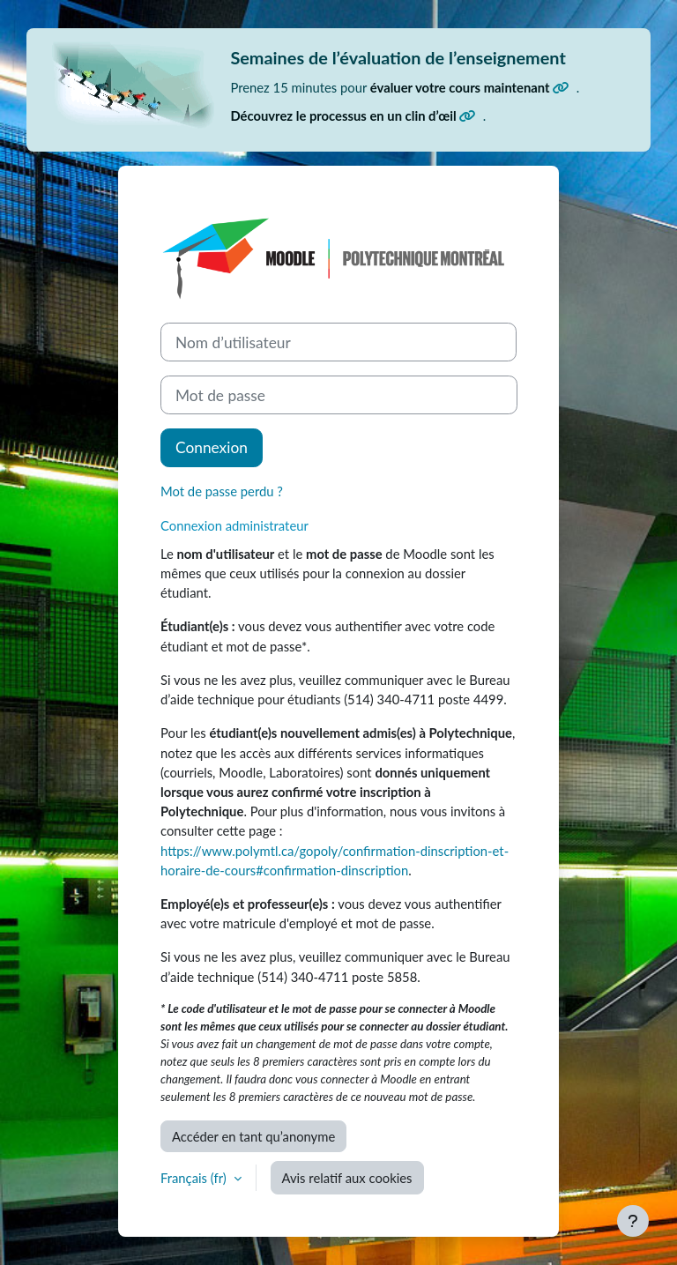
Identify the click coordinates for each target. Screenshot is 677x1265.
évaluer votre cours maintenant (469, 87)
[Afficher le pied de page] (633, 1221)
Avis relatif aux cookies (347, 1178)
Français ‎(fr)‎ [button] (195, 1178)
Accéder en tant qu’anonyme (253, 1136)
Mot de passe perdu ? (221, 491)
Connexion (211, 447)
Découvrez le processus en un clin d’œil (352, 115)
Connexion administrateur (234, 525)
